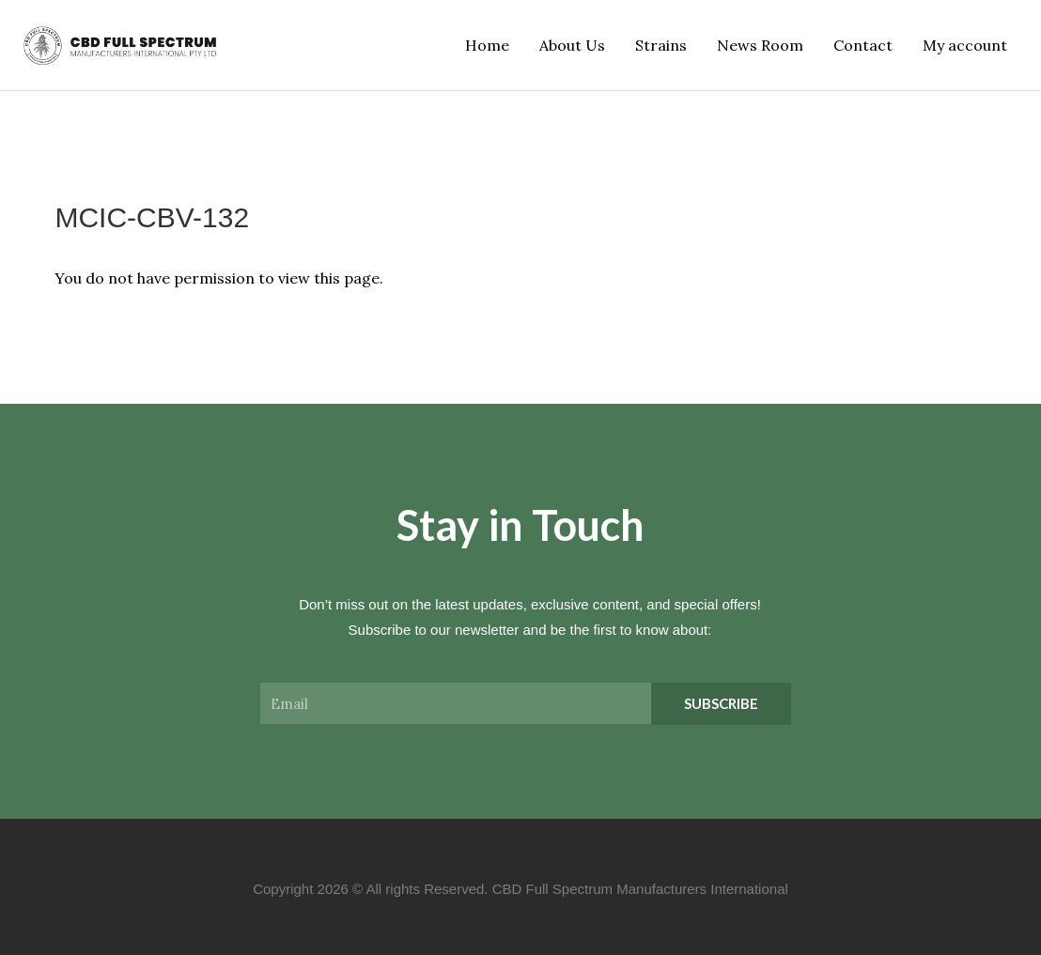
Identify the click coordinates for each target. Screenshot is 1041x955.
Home (487, 45)
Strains (661, 45)
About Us (572, 45)
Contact (863, 45)
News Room (760, 45)
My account (965, 45)
